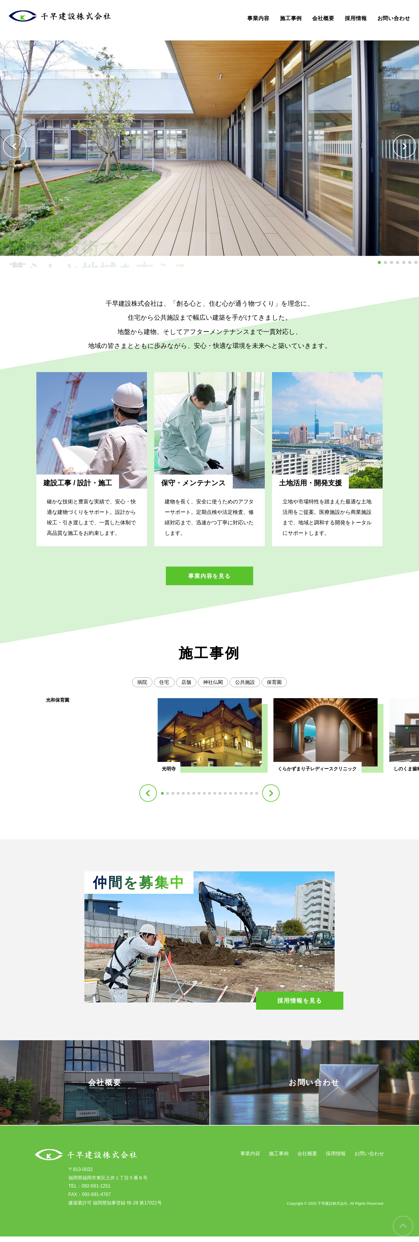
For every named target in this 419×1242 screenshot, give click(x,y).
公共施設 (246, 683)
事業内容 (258, 18)
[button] (14, 146)
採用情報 (356, 18)
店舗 (185, 683)
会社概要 (323, 18)
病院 (139, 683)
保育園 (277, 683)
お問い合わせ (393, 18)
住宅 (162, 683)
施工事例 (291, 18)
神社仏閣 (213, 683)
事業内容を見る (209, 576)
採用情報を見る (299, 1001)
